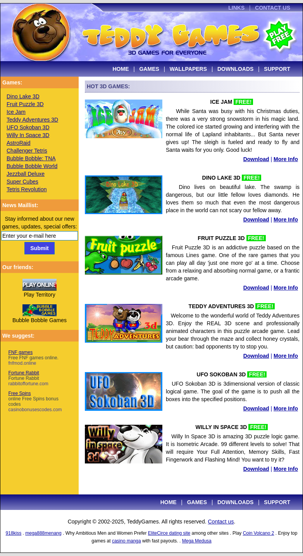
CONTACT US (272, 8)
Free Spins (33, 399)
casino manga (126, 541)
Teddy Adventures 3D (32, 120)
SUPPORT (277, 69)
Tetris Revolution (27, 189)
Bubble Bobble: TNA (31, 158)
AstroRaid (18, 143)
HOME (121, 69)
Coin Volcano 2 (258, 533)
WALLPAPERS (188, 69)
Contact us (221, 521)
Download (256, 159)
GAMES (149, 69)
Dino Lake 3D (23, 96)
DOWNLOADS (235, 69)
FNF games (31, 357)
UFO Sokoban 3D (28, 127)
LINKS (236, 8)
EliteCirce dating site (169, 533)
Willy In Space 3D (28, 135)
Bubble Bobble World (32, 166)
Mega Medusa (197, 541)
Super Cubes (22, 181)
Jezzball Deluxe (26, 174)
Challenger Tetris (27, 151)
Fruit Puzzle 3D (25, 104)
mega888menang (43, 533)
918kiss (14, 533)
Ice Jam (16, 112)
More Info (286, 159)
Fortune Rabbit (24, 378)
